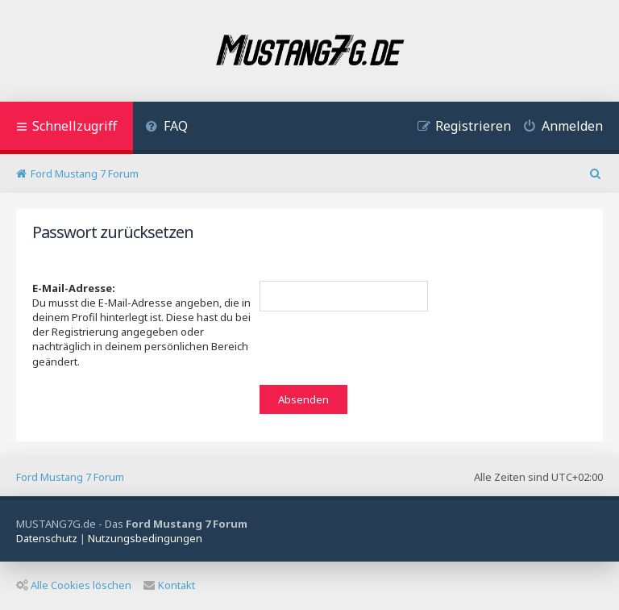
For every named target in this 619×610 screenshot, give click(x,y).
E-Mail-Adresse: (73, 288)
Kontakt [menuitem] (169, 585)
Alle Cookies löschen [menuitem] (73, 585)
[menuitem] (166, 128)
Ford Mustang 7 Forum (70, 477)
